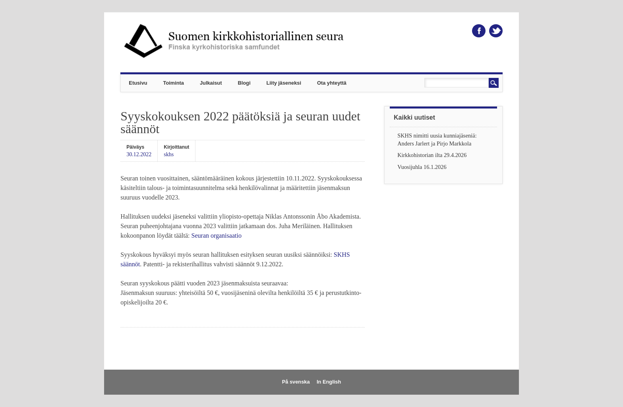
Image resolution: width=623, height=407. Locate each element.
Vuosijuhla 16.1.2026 (421, 167)
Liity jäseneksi (283, 83)
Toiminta (173, 83)
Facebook (479, 30)
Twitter (496, 30)
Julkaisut (211, 83)
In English (329, 382)
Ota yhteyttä (331, 83)
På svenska (296, 382)
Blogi (244, 83)
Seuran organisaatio (217, 235)
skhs (169, 154)
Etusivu (138, 83)
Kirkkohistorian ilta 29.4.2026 (431, 155)
